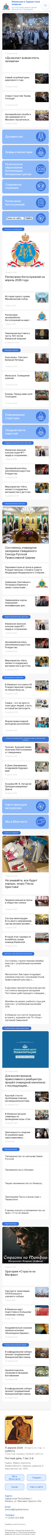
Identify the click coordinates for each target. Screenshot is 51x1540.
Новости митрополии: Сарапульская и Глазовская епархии (25, 739)
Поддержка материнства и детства (18, 443)
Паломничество (11, 1149)
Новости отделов (11, 833)
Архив (14, 1487)
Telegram (36, 1477)
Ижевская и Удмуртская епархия (26, 3)
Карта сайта (36, 1487)
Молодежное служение (14, 677)
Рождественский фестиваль (16, 1345)
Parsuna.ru (22, 1524)
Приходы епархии (11, 350)
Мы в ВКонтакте (14, 1477)
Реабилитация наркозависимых (17, 1028)
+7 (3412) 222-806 (14, 1517)
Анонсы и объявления (13, 229)
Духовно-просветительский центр (18, 954)
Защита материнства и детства (16, 617)
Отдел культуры (10, 1224)
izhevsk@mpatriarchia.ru (17, 1509)
